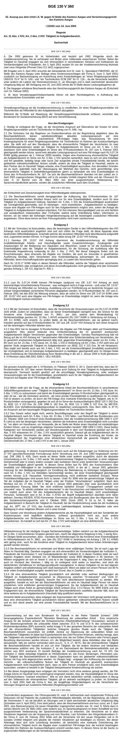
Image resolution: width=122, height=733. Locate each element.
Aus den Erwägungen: (61, 123)
